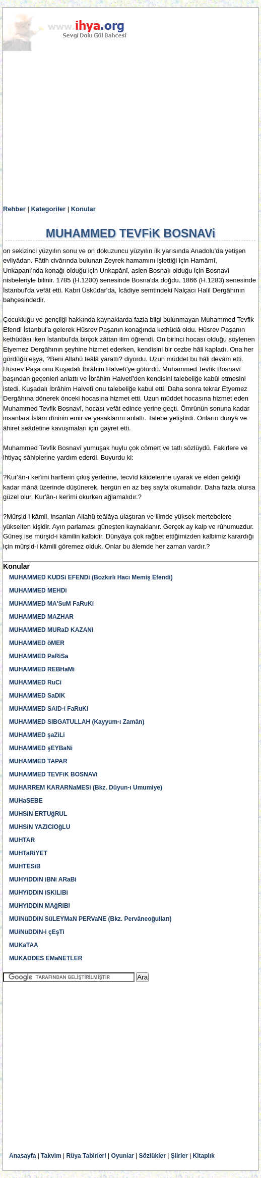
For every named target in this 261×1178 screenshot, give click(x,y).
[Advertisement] (130, 128)
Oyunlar (122, 1155)
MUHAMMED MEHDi (38, 590)
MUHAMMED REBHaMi (42, 669)
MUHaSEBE (26, 800)
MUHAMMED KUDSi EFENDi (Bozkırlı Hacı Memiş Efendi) (91, 577)
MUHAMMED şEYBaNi (41, 748)
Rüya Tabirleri (86, 1155)
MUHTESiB (25, 866)
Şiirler (179, 1155)
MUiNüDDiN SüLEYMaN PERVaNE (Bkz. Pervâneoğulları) (90, 918)
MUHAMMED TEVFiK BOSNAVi (53, 774)
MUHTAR (22, 840)
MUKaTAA (23, 945)
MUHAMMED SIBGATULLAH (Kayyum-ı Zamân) (76, 721)
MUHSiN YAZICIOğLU (39, 826)
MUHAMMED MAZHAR (41, 616)
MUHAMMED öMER (36, 643)
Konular (83, 209)
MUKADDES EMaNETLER (45, 958)
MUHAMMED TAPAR (38, 761)
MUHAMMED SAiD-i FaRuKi (48, 708)
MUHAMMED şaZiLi (37, 735)
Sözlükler (152, 1155)
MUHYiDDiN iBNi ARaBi (43, 879)
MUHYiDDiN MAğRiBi (39, 905)
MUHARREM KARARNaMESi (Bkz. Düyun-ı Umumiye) (85, 787)
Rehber (14, 209)
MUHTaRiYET (28, 853)
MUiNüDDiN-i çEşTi (36, 932)
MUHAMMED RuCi (35, 682)
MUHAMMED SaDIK (37, 695)
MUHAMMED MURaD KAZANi (51, 629)
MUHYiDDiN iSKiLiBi (38, 892)
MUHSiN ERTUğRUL (38, 813)
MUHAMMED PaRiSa (38, 656)
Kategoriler (48, 209)
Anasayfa (22, 1155)
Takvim (51, 1155)
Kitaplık (204, 1155)
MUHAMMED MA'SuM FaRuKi (51, 603)
